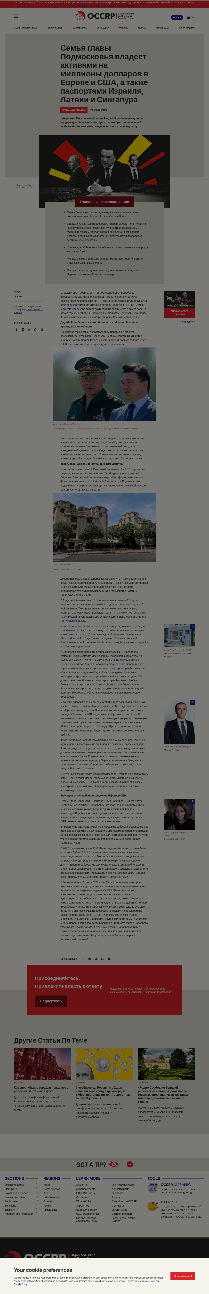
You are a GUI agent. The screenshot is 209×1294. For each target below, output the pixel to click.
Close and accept (183, 1276)
